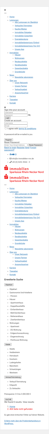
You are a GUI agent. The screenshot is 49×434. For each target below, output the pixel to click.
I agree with (21, 128)
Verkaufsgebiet (21, 89)
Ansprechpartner (21, 93)
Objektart (8, 285)
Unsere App (19, 49)
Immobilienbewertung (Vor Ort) (27, 46)
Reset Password (35, 145)
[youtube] (13, 154)
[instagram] (16, 154)
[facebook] (10, 154)
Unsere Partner (21, 86)
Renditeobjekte (21, 65)
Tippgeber (14, 100)
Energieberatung (21, 39)
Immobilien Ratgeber (23, 32)
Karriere (13, 96)
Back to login (10, 147)
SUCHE (8, 399)
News (12, 75)
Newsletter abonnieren (24, 77)
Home (12, 17)
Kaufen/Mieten (21, 29)
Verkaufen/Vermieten (23, 26)
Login (7, 118)
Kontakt (13, 103)
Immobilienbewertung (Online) (27, 43)
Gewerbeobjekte (21, 68)
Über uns (13, 81)
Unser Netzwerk (21, 83)
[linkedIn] (11, 154)
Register (8, 140)
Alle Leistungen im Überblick (26, 22)
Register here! (23, 147)
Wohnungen (19, 58)
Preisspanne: (9, 394)
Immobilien (14, 53)
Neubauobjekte (21, 62)
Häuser (18, 55)
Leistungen (14, 20)
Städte (7, 344)
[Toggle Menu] (5, 13)
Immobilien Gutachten (24, 36)
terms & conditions (27, 128)
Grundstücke (20, 72)
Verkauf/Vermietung (13, 377)
